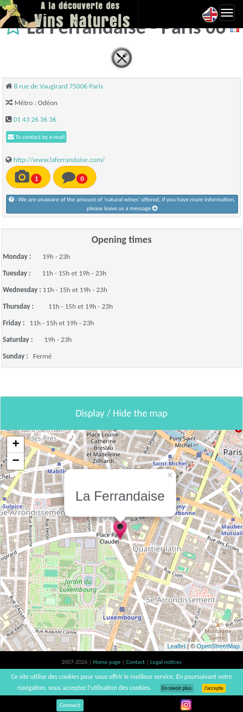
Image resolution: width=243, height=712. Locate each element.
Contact (136, 662)
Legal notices (166, 662)
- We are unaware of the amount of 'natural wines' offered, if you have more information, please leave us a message (122, 204)
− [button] (15, 461)
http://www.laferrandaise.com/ (59, 159)
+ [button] (15, 444)
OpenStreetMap (218, 646)
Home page (107, 662)
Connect (70, 705)
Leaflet (176, 646)
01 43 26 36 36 (34, 119)
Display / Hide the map (121, 413)
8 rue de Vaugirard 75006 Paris (58, 86)
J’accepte (214, 688)
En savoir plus (177, 688)
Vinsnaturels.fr (69, 14)
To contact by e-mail (36, 137)
